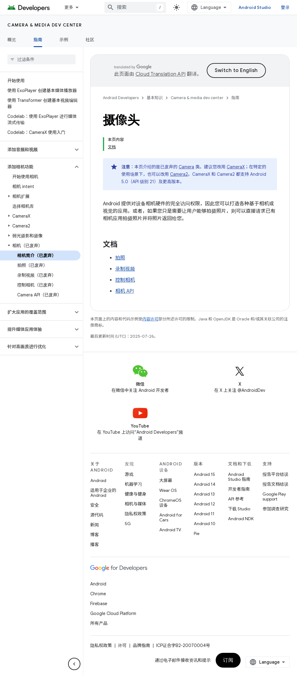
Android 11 (204, 513)
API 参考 (236, 499)
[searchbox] (41, 59)
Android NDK (241, 518)
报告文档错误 (275, 484)
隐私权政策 (135, 513)
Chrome (98, 594)
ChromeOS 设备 (170, 502)
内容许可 (150, 319)
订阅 (228, 660)
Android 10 (204, 523)
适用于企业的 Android (103, 493)
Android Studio (254, 7)
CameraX (236, 167)
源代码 (96, 515)
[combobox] (135, 7)
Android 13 (204, 494)
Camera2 (179, 174)
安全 (94, 505)
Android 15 (204, 474)
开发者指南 (239, 489)
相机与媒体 (135, 504)
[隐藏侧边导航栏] (74, 664)
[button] (36, 150)
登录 (285, 7)
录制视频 (125, 269)
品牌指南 (141, 645)
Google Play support (274, 496)
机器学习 (133, 484)
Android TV (170, 529)
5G (128, 523)
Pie (196, 533)
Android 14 (204, 484)
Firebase (98, 603)
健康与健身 (135, 494)
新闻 (94, 525)
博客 (94, 534)
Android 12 (204, 504)
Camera (186, 167)
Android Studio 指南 (239, 477)
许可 (122, 645)
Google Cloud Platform (113, 613)
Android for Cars (170, 517)
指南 (235, 97)
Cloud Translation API (160, 74)
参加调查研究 (275, 509)
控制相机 (125, 280)
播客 (94, 544)
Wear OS (168, 490)
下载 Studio (239, 509)
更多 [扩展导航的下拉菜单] (68, 7)
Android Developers (121, 97)
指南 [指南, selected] (38, 39)
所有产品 (99, 623)
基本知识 (155, 97)
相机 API (124, 291)
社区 (90, 39)
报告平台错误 (275, 474)
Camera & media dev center (44, 25)
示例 (63, 39)
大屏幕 (165, 480)
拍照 (120, 258)
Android (98, 480)
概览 (11, 39)
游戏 (129, 474)
